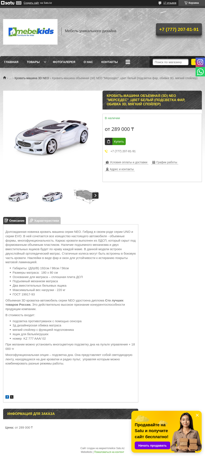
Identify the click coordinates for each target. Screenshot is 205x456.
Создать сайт (31, 2)
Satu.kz (120, 448)
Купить (119, 141)
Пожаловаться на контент (109, 452)
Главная (11, 62)
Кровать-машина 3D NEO (32, 78)
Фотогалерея (64, 62)
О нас (88, 62)
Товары (33, 62)
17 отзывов (169, 2)
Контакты (109, 62)
